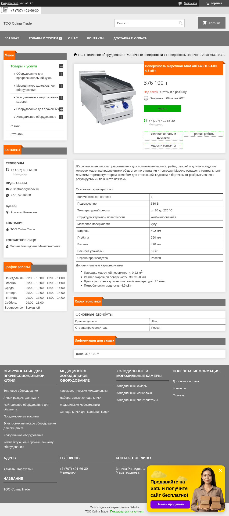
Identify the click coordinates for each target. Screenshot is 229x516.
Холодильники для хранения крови (84, 411)
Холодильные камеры (131, 386)
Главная (12, 38)
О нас (73, 38)
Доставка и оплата (130, 38)
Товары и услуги (43, 38)
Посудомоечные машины (21, 416)
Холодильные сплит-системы (137, 400)
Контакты (95, 38)
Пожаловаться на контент (127, 511)
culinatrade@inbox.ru (24, 189)
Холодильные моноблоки (134, 393)
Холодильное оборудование (36, 116)
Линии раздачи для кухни (21, 397)
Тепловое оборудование (104, 55)
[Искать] (180, 23)
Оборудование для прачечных (37, 109)
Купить (162, 109)
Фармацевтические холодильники (83, 390)
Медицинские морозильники (80, 404)
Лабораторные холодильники (80, 397)
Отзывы (17, 134)
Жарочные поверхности (145, 55)
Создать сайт (9, 3)
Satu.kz (134, 507)
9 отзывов (190, 3)
